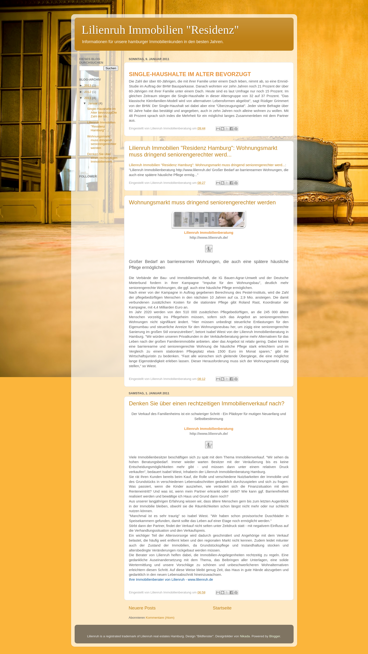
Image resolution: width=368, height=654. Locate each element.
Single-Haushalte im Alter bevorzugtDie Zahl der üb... (102, 112)
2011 (88, 98)
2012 (88, 92)
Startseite (222, 607)
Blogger (274, 636)
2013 (88, 85)
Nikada (245, 636)
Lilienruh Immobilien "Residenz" (160, 29)
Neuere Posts (142, 607)
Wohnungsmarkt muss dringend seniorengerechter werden (202, 202)
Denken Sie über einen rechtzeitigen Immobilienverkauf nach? (206, 403)
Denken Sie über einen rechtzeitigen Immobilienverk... (102, 157)
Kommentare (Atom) (160, 617)
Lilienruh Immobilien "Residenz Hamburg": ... (101, 126)
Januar (93, 103)
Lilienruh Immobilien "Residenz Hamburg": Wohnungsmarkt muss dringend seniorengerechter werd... (203, 151)
